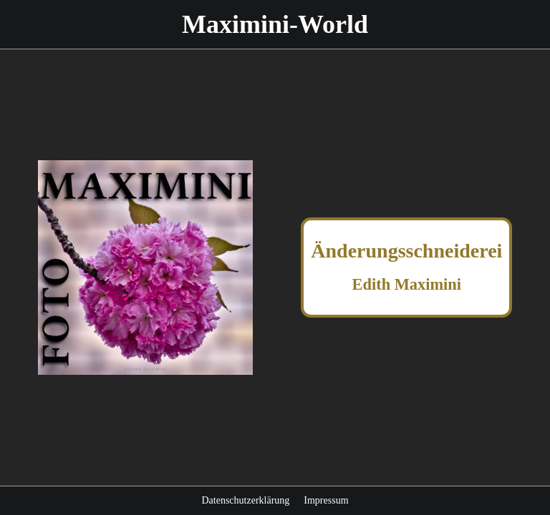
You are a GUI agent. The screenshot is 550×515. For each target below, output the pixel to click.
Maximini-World (275, 24)
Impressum (326, 500)
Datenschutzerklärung (245, 500)
